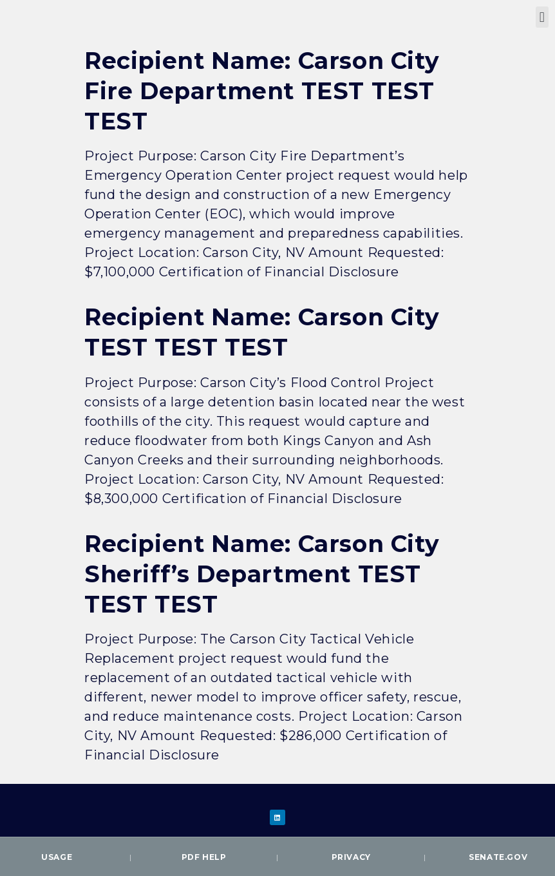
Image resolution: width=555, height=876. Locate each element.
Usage (56, 857)
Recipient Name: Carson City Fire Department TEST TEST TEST (261, 90)
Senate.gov (498, 857)
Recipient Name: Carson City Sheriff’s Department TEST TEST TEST (261, 573)
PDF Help (204, 857)
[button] (542, 17)
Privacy (351, 857)
